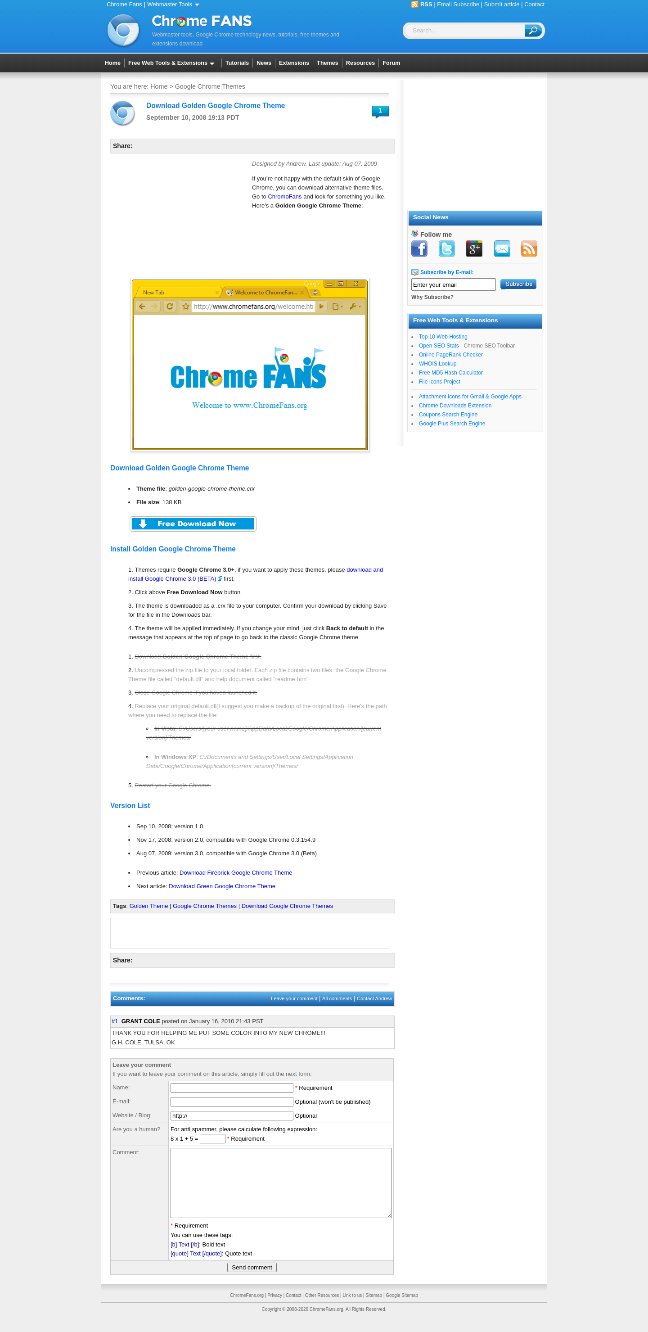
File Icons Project (439, 382)
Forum (391, 63)
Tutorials (237, 63)
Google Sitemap (402, 1308)
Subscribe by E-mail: (447, 272)
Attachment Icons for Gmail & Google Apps (470, 396)
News (263, 63)
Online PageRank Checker (451, 355)
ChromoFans (285, 196)
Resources (360, 63)
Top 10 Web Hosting (443, 337)
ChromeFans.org (247, 1308)
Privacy (274, 1308)
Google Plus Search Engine (452, 423)
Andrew (295, 163)
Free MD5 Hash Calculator (451, 373)
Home (113, 63)
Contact (534, 4)
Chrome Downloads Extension (455, 405)
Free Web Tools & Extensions (173, 63)
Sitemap (373, 1308)
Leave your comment (294, 998)
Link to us (352, 1308)
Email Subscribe (458, 4)
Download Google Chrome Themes (287, 906)
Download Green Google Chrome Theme (222, 886)
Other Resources (322, 1308)
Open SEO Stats (439, 346)
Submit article (502, 4)
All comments (337, 998)
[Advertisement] (177, 216)
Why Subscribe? (432, 297)
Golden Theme (149, 906)
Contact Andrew (374, 998)
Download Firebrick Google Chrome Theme (236, 872)
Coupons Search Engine (448, 414)
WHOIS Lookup (437, 364)
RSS (426, 4)
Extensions (294, 63)
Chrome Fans (124, 4)
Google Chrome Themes (210, 86)
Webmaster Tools (174, 4)
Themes (327, 63)
